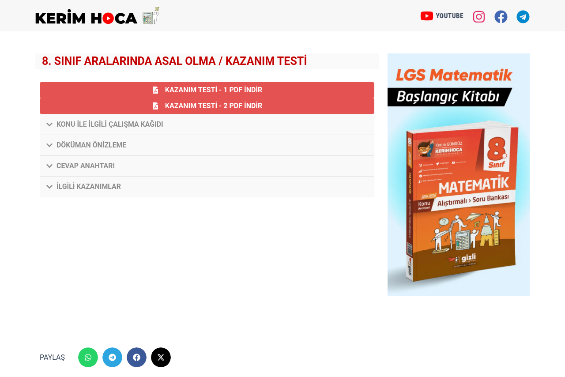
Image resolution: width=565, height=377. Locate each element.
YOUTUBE (450, 15)
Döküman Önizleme (91, 145)
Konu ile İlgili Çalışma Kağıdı (110, 124)
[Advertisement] (207, 272)
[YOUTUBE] (425, 15)
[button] (207, 124)
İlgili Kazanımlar (88, 186)
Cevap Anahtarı (85, 166)
